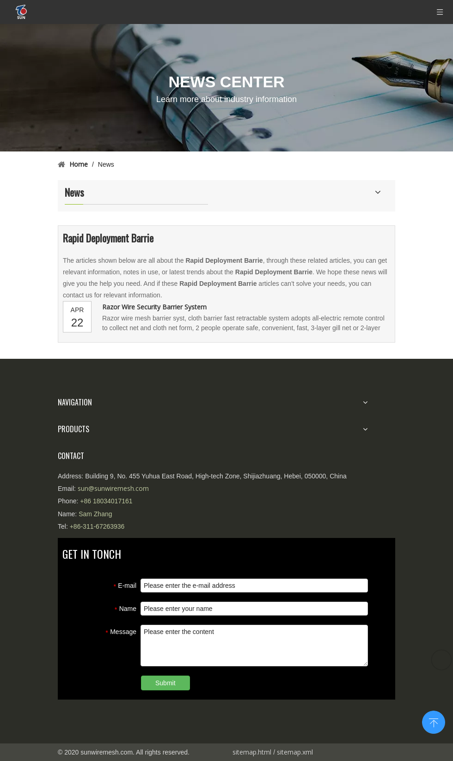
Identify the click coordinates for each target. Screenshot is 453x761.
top (433, 721)
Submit (165, 683)
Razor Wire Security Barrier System (154, 306)
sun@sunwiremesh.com (113, 488)
